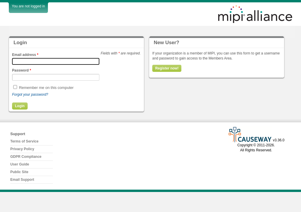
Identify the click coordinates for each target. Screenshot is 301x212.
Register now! (166, 68)
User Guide (19, 164)
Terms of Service (24, 141)
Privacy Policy (22, 149)
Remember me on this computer (46, 87)
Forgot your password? (30, 94)
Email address (25, 55)
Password (21, 70)
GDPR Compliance (25, 157)
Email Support (22, 180)
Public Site (19, 172)
